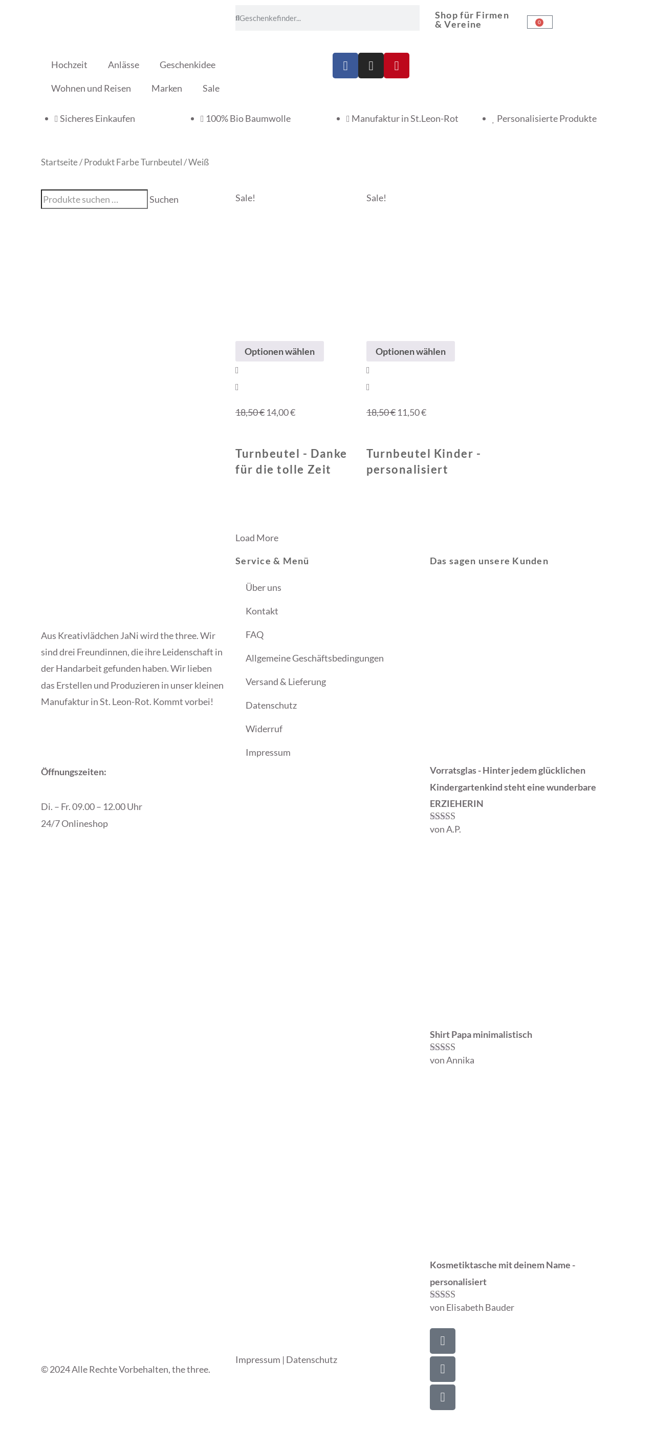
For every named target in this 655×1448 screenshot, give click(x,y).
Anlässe (123, 64)
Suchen (164, 199)
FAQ (255, 634)
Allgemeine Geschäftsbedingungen (315, 658)
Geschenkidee (187, 64)
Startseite (59, 162)
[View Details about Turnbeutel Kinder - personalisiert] (368, 386)
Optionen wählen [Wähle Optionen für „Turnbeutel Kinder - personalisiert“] (411, 351)
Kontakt (262, 610)
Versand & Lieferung (286, 681)
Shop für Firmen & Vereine (472, 19)
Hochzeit (69, 64)
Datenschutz (271, 705)
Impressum (268, 752)
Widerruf (264, 728)
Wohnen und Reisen (91, 88)
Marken (166, 88)
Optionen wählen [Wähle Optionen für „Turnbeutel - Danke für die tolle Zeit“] (280, 351)
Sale (211, 88)
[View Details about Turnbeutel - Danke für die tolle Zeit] (237, 386)
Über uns (263, 587)
